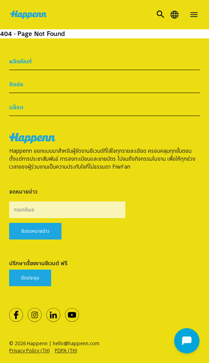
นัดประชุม (30, 277)
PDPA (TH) (66, 350)
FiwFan (121, 167)
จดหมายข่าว (23, 192)
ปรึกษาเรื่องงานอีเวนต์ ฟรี (38, 264)
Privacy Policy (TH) (29, 350)
